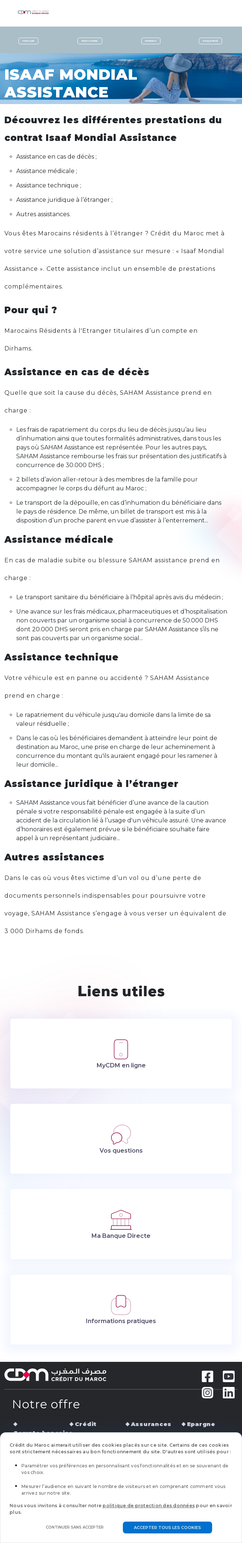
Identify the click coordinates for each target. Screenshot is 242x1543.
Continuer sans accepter (75, 1527)
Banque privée (210, 41)
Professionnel (90, 41)
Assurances (151, 1424)
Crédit (86, 1424)
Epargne (201, 1424)
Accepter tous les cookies (167, 1527)
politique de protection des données (149, 1505)
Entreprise (150, 41)
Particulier (28, 41)
